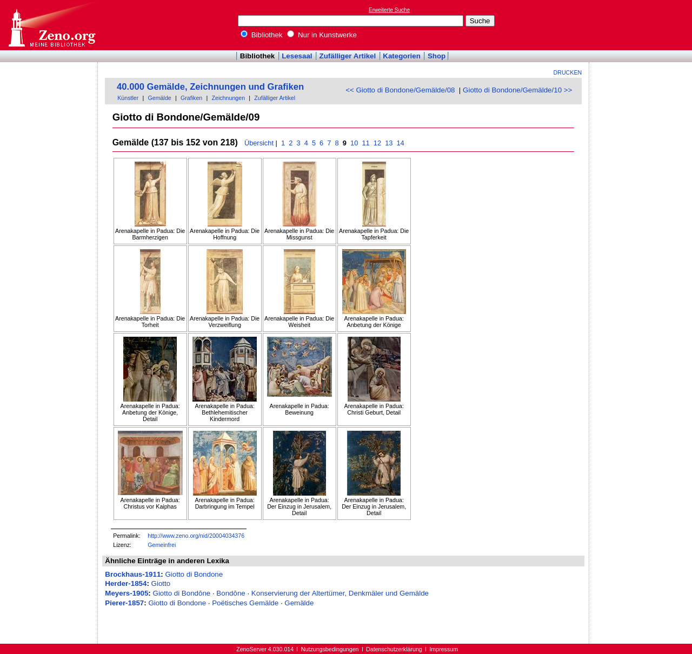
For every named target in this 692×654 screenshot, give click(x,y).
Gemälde (159, 98)
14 (400, 143)
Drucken (568, 72)
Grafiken (191, 98)
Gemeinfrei (162, 545)
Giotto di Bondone (194, 574)
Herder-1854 (126, 583)
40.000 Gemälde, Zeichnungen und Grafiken (210, 87)
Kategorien (402, 56)
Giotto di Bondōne (182, 593)
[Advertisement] (642, 25)
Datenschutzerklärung (394, 649)
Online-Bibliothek (51, 25)
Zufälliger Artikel (348, 56)
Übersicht (259, 143)
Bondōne (230, 593)
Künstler (127, 98)
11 (365, 143)
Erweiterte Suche (389, 10)
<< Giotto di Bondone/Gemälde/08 (400, 90)
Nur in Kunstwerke (322, 35)
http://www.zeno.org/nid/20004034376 (196, 535)
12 (377, 143)
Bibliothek (262, 35)
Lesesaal (297, 56)
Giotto (161, 583)
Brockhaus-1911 (133, 574)
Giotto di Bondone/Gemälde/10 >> (517, 90)
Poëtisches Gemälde (245, 603)
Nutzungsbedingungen (330, 649)
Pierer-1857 (124, 603)
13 (389, 143)
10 (354, 143)
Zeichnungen (228, 98)
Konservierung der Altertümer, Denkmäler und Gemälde (340, 593)
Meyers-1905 (126, 593)
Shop (436, 56)
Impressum (443, 649)
